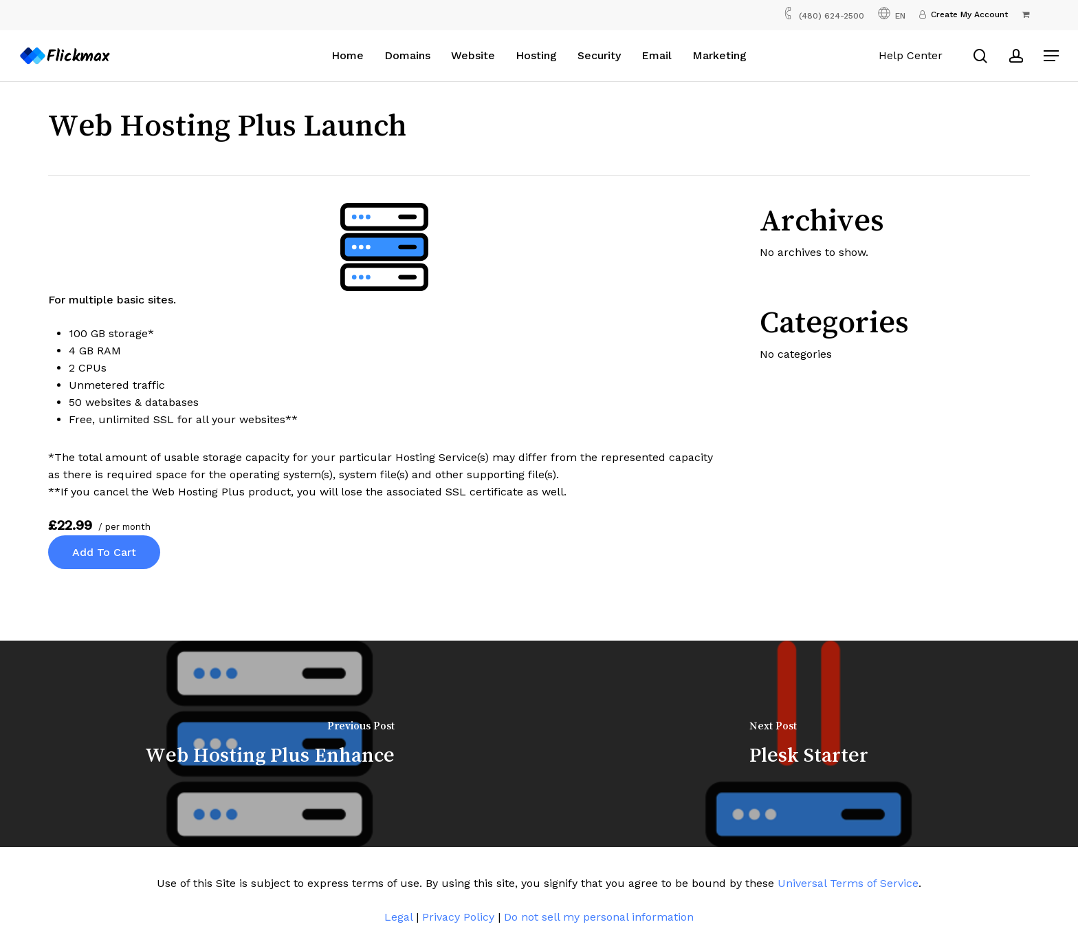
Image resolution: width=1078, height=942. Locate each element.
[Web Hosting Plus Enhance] (269, 744)
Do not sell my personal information (599, 916)
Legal (398, 916)
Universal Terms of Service (848, 883)
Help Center (911, 55)
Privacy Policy (458, 916)
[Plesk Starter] (808, 744)
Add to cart (104, 552)
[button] (1051, 56)
